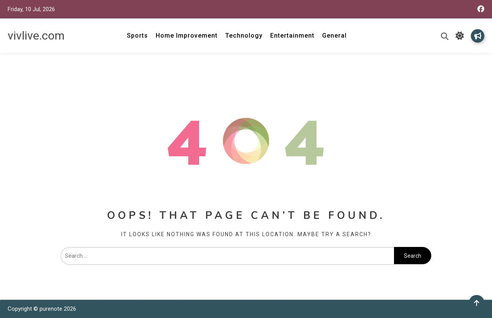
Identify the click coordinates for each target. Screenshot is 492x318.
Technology (244, 35)
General (334, 35)
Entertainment (292, 35)
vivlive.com (36, 35)
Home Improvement (187, 35)
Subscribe (478, 36)
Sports (137, 35)
